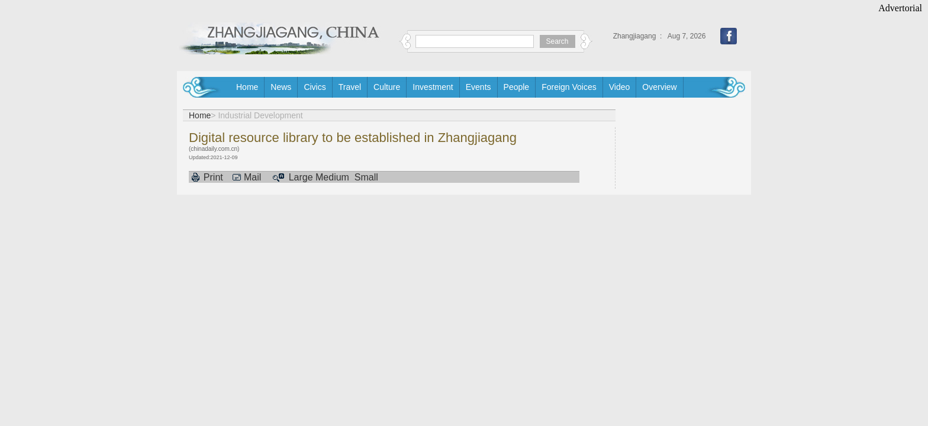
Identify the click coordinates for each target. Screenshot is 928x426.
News (280, 87)
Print (213, 177)
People (517, 87)
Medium (332, 177)
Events (478, 87)
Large (301, 177)
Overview (659, 87)
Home (247, 87)
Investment (433, 87)
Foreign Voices (569, 87)
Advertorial (900, 8)
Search (557, 41)
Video (619, 87)
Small (366, 177)
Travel (350, 87)
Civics (315, 87)
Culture (386, 87)
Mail (252, 177)
